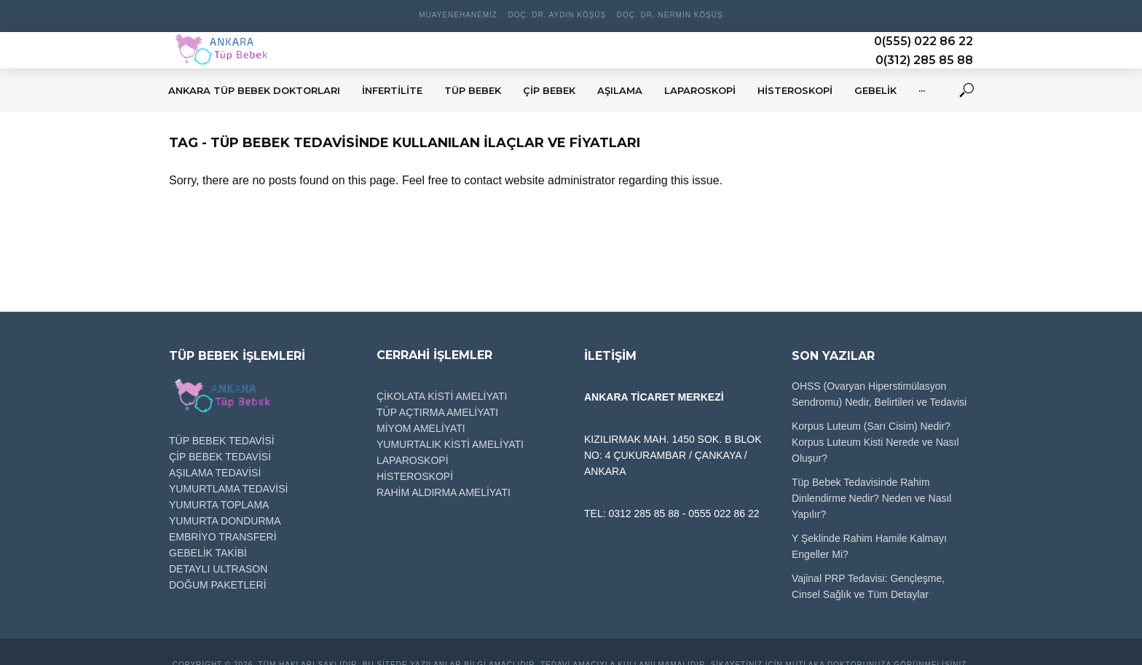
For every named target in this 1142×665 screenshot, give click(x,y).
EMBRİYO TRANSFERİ (223, 537)
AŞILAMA (619, 90)
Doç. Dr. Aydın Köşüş (557, 15)
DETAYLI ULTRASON (218, 569)
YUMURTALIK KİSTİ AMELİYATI (450, 444)
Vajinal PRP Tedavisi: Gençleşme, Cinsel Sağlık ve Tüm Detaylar (868, 586)
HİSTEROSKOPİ (794, 90)
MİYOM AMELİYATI (421, 428)
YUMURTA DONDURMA (225, 521)
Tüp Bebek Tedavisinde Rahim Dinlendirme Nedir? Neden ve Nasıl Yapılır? (871, 498)
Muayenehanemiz (458, 15)
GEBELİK (875, 90)
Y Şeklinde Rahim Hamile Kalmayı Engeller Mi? (869, 546)
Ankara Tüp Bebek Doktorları (254, 90)
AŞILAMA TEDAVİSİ (215, 473)
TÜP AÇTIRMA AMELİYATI (437, 412)
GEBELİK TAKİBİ (208, 553)
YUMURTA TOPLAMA (219, 505)
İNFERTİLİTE (392, 90)
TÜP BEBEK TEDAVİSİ (222, 440)
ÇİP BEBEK (549, 90)
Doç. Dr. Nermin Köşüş (670, 15)
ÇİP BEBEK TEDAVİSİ (220, 457)
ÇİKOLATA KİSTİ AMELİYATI (442, 396)
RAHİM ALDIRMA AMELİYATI (444, 492)
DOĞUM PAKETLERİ (218, 585)
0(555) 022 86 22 (923, 41)
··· (921, 90)
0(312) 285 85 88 (924, 60)
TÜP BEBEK (472, 90)
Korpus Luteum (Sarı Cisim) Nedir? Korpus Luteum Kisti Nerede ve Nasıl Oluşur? (875, 442)
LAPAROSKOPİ (700, 90)
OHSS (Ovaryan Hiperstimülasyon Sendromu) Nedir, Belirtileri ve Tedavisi (879, 394)
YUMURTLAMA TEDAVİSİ (228, 489)
